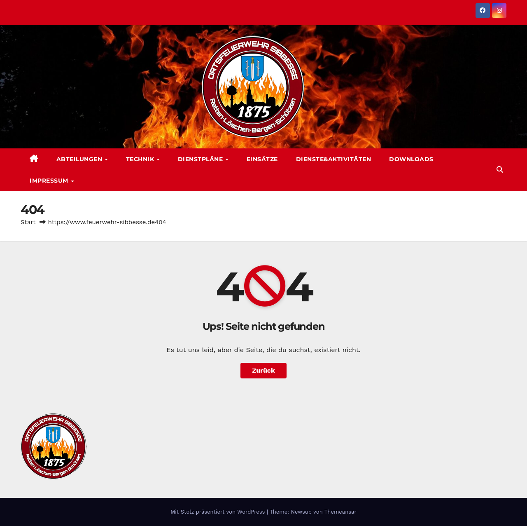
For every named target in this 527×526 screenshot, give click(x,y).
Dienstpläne (201, 159)
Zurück (263, 370)
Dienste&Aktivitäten (333, 159)
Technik (141, 159)
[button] (500, 170)
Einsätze (262, 159)
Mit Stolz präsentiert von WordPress (218, 512)
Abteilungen (80, 159)
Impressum (50, 180)
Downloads (411, 159)
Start (28, 222)
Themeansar (340, 512)
